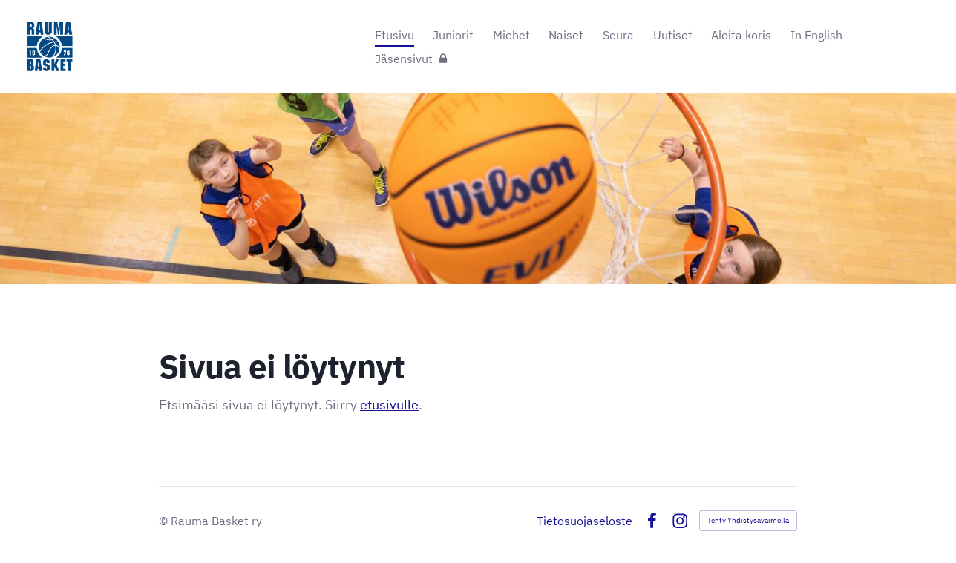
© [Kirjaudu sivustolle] (165, 520)
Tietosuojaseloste (584, 521)
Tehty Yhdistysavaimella (748, 520)
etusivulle (389, 404)
